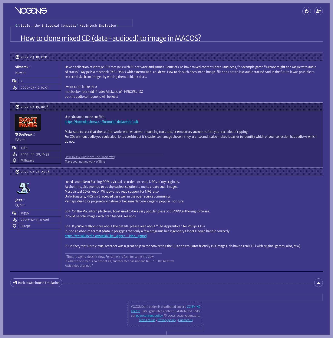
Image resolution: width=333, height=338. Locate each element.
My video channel (78, 266)
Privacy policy (167, 320)
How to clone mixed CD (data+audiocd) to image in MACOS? (111, 38)
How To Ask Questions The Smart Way (90, 157)
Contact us (185, 320)
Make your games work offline (85, 161)
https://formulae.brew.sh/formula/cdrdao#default (101, 122)
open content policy (149, 316)
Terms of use (147, 320)
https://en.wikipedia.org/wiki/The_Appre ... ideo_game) (106, 236)
